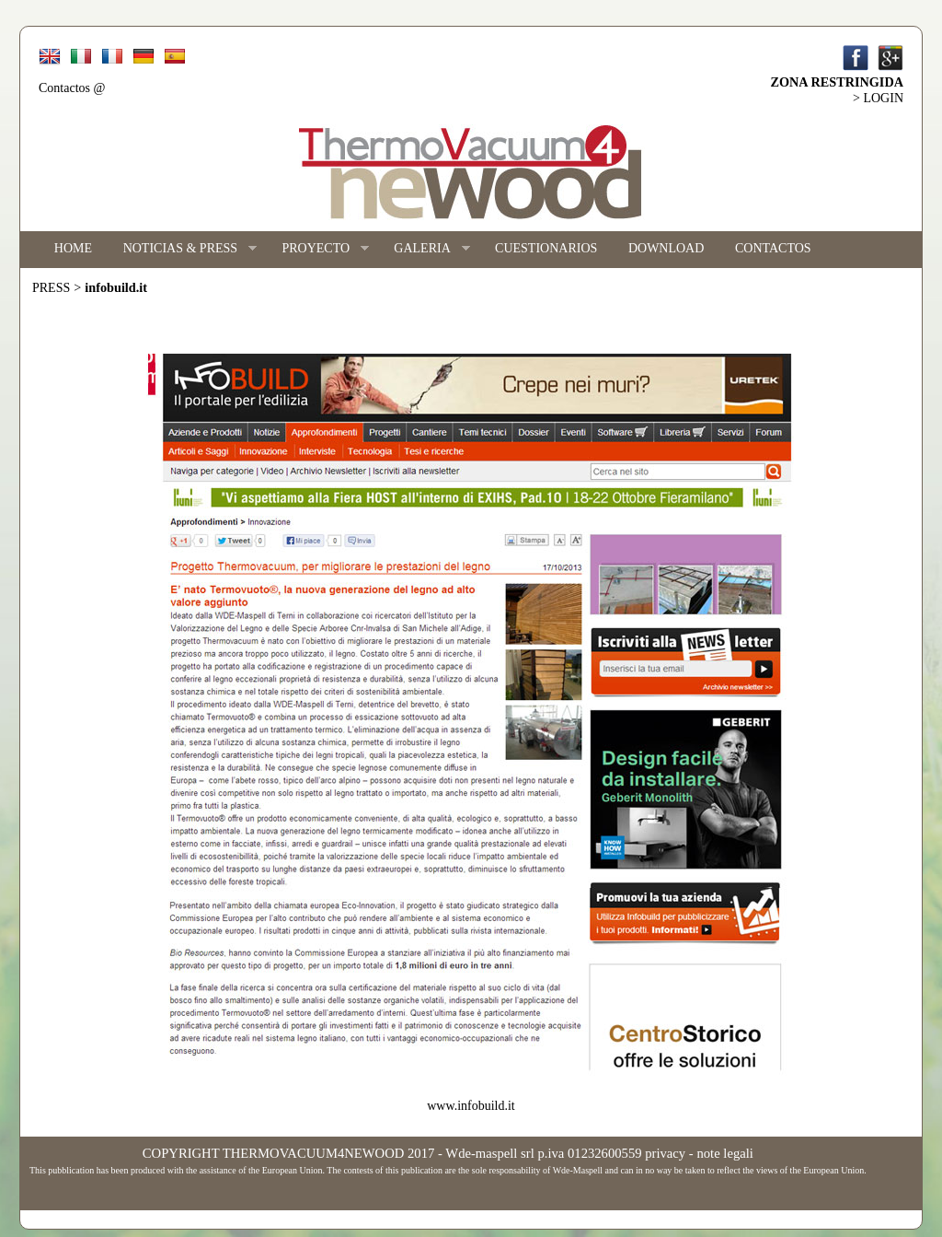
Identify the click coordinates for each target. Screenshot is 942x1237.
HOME (73, 248)
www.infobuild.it (471, 1106)
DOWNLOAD (666, 248)
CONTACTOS (773, 248)
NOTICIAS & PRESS (182, 249)
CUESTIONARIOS (546, 248)
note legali (724, 1153)
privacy (665, 1153)
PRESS (51, 288)
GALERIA (424, 249)
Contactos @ (72, 88)
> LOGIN (878, 98)
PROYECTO (318, 249)
